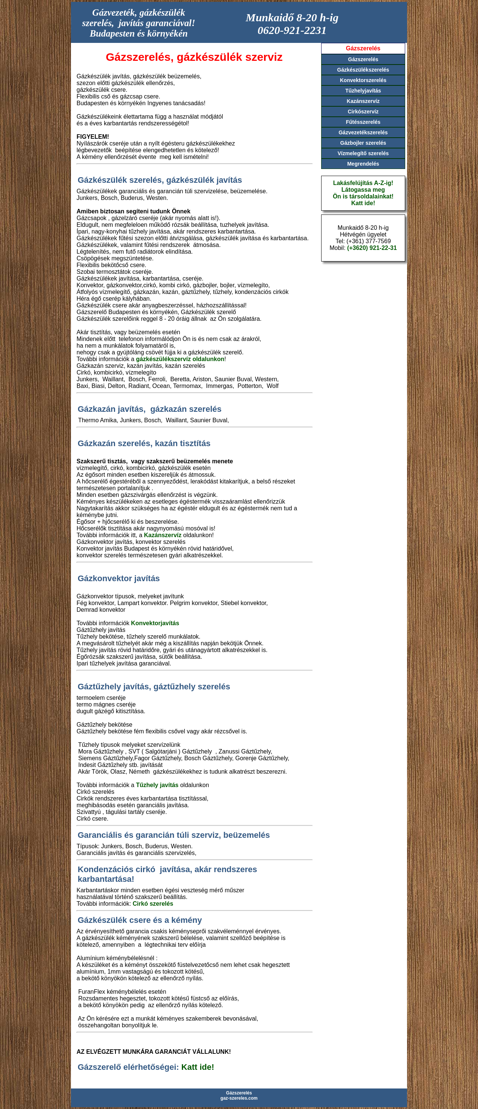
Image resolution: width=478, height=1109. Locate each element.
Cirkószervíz (363, 112)
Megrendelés (363, 164)
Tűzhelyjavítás (363, 91)
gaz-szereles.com (238, 1098)
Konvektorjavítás (155, 623)
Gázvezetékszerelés (363, 132)
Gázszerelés (363, 59)
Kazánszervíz (163, 535)
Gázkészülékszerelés (363, 70)
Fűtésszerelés (363, 122)
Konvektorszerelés (363, 80)
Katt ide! (197, 1067)
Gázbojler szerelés (363, 143)
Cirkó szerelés (153, 903)
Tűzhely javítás (157, 785)
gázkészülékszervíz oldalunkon (180, 359)
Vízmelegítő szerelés (363, 153)
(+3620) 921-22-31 (372, 248)
